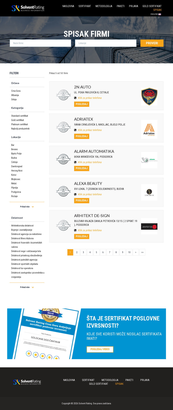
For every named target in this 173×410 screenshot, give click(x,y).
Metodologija (103, 6)
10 (129, 252)
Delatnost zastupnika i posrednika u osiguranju (27, 274)
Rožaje (14, 196)
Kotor (13, 175)
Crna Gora (15, 91)
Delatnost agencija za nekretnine (26, 234)
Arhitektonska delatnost (22, 225)
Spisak (157, 9)
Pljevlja (14, 187)
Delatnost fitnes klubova (22, 238)
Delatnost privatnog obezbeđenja (26, 255)
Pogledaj (82, 104)
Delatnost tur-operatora (22, 268)
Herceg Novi (16, 170)
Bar (12, 145)
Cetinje (14, 162)
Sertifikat (85, 6)
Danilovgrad (16, 166)
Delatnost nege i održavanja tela (26, 251)
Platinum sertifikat (19, 124)
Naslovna (68, 6)
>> (142, 252)
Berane (14, 149)
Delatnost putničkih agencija (24, 259)
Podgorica (16, 192)
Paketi (121, 6)
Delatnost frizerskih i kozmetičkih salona (26, 244)
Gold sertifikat (152, 6)
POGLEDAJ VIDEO (100, 349)
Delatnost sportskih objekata (24, 264)
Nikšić (14, 183)
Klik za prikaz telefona (87, 97)
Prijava (133, 6)
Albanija (15, 95)
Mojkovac (15, 179)
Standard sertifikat (19, 116)
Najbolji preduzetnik (20, 128)
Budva (14, 158)
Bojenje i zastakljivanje (21, 230)
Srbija (14, 99)
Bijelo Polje (16, 153)
